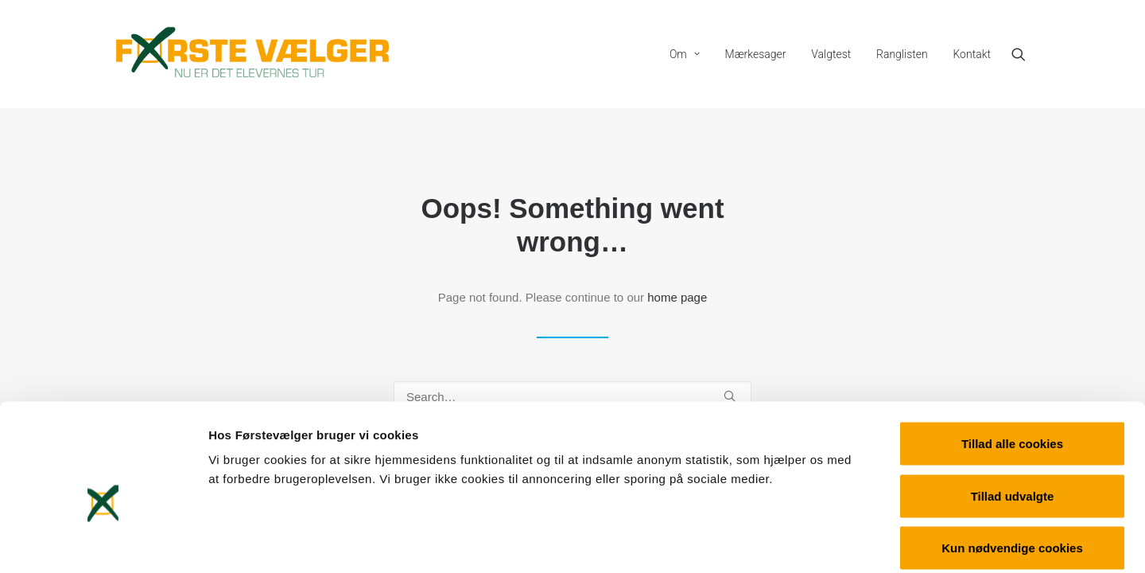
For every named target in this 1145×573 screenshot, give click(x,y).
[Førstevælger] (253, 54)
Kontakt (972, 54)
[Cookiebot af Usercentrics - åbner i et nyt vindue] (103, 542)
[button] (1025, 54)
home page (677, 297)
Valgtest (831, 54)
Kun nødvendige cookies (1012, 468)
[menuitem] (684, 54)
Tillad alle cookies (1012, 364)
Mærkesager (755, 54)
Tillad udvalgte (1012, 416)
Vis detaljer (826, 541)
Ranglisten (902, 54)
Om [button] (685, 54)
